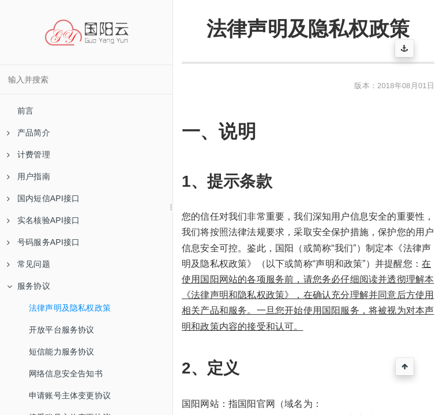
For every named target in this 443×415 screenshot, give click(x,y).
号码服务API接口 (43, 242)
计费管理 (28, 154)
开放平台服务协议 (62, 329)
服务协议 (28, 285)
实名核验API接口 (43, 220)
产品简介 (28, 132)
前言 (25, 110)
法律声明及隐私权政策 (70, 307)
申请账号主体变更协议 (70, 395)
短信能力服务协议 (62, 351)
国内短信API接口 (43, 198)
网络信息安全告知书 (66, 373)
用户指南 (28, 176)
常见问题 (28, 264)
